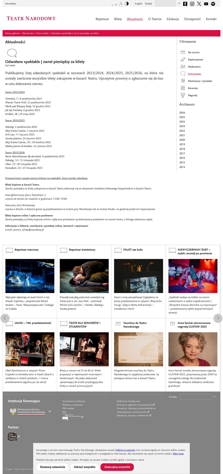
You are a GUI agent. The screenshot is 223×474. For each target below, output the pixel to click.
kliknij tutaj (178, 454)
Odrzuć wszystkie (84, 467)
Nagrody (188, 95)
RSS (64, 412)
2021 (182, 135)
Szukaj (148, 3)
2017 (182, 153)
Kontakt (211, 19)
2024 (182, 122)
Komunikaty (42, 33)
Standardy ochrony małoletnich (133, 415)
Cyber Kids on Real (23, 469)
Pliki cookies (68, 408)
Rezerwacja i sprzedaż (195, 80)
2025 (182, 117)
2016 (182, 158)
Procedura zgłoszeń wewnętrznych (134, 405)
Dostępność (192, 19)
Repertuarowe (191, 59)
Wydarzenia (190, 66)
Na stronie (189, 52)
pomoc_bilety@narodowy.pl (28, 230)
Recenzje (188, 88)
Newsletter (10, 4)
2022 (182, 131)
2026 (182, 113)
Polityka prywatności (72, 405)
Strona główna (12, 33)
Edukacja (173, 19)
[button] (5, 318)
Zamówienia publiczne (73, 401)
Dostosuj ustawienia (52, 467)
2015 (182, 162)
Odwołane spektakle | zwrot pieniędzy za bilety (74, 33)
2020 (182, 140)
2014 (182, 167)
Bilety (118, 19)
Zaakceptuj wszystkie (117, 467)
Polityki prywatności (125, 450)
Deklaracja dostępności (128, 401)
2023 (182, 126)
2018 (182, 149)
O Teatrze (155, 19)
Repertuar (102, 19)
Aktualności (135, 19)
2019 (182, 144)
